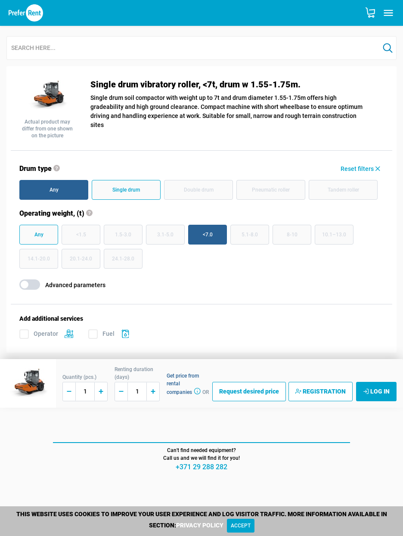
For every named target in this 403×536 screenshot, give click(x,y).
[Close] (240, 526)
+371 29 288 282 (201, 467)
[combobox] (193, 48)
